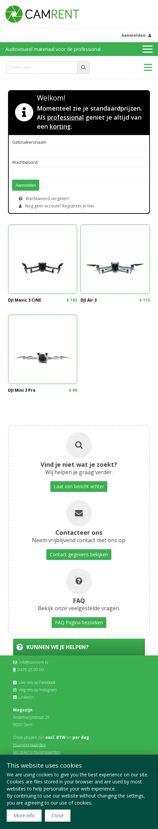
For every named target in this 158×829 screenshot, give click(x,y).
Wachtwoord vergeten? (47, 198)
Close (58, 815)
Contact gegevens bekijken (79, 554)
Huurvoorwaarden (29, 745)
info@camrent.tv (30, 662)
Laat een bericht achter (79, 486)
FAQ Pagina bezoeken (79, 622)
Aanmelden (133, 35)
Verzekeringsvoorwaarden (36, 752)
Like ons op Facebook (34, 682)
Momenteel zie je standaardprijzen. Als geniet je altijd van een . (89, 117)
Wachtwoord (25, 162)
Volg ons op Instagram (35, 690)
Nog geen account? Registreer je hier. (60, 206)
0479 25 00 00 (28, 670)
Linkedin (23, 697)
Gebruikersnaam (29, 142)
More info (24, 815)
